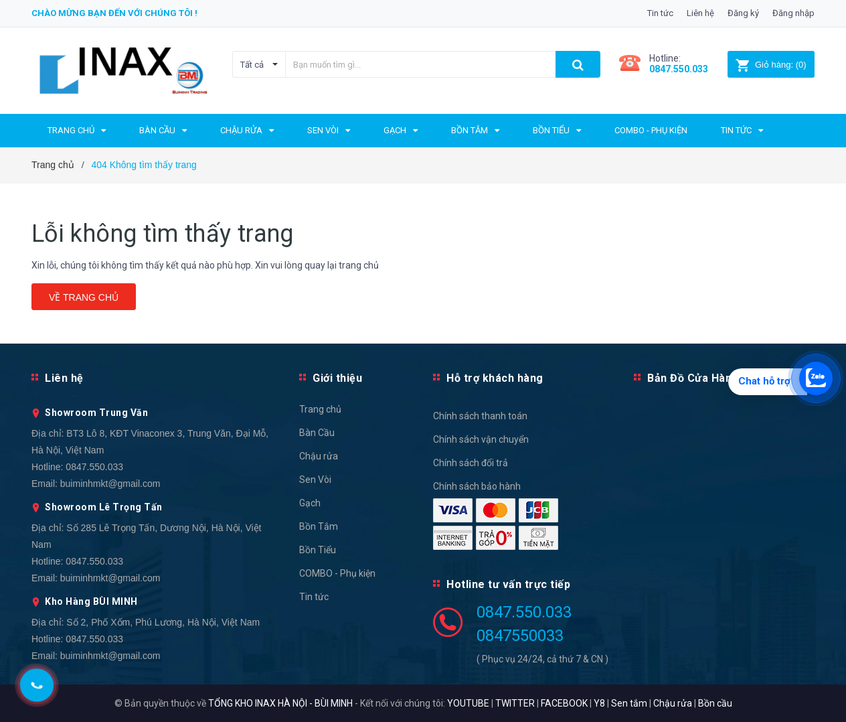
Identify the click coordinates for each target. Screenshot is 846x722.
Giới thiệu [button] (337, 378)
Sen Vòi (315, 479)
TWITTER (515, 703)
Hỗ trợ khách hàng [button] (494, 378)
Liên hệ (700, 13)
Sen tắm (629, 703)
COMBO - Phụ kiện (337, 573)
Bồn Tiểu (317, 550)
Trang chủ (320, 409)
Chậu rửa (318, 456)
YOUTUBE (468, 703)
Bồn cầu (715, 703)
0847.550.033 (94, 466)
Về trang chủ (83, 297)
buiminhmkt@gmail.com (110, 483)
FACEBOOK (564, 703)
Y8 (599, 703)
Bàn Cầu (317, 432)
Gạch (310, 503)
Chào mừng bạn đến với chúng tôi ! (114, 13)
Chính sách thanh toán (480, 416)
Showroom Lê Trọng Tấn (104, 507)
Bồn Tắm (318, 526)
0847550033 (520, 635)
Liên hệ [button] (64, 378)
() (771, 65)
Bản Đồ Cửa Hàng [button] (693, 378)
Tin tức (660, 13)
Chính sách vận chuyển (481, 439)
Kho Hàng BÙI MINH (91, 601)
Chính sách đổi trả (470, 462)
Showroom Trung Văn (96, 412)
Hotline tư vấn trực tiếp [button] (508, 584)
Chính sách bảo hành (477, 486)
